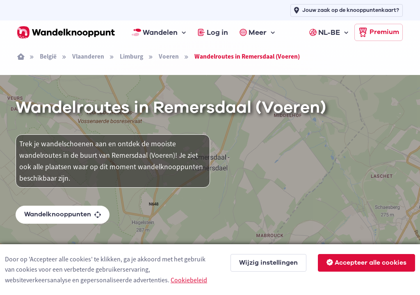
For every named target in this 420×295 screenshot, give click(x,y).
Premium (378, 32)
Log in (213, 32)
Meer (253, 32)
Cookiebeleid (189, 280)
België (48, 56)
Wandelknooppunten (62, 214)
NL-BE (324, 32)
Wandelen (155, 32)
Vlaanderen (88, 56)
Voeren (169, 56)
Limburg (131, 56)
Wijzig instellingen (268, 262)
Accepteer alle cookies (366, 262)
